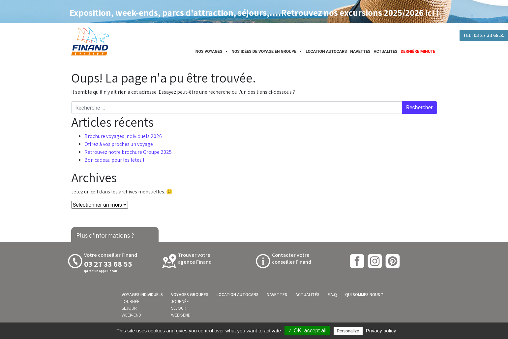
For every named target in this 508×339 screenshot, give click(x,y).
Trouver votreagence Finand (195, 258)
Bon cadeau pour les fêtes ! (114, 159)
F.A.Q (332, 294)
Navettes (360, 51)
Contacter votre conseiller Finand (291, 258)
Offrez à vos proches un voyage (118, 144)
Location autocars (326, 51)
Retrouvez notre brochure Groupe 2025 (128, 152)
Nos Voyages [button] (211, 51)
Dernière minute (418, 51)
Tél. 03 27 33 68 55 (484, 35)
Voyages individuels (142, 294)
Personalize (348, 330)
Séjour (129, 308)
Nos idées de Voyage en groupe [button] (266, 51)
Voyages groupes (189, 294)
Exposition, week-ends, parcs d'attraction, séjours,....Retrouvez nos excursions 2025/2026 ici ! (254, 12)
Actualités (386, 51)
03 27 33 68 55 (108, 263)
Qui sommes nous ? (364, 294)
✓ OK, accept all (307, 330)
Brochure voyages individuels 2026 (123, 136)
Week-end (131, 315)
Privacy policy (381, 330)
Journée (130, 301)
